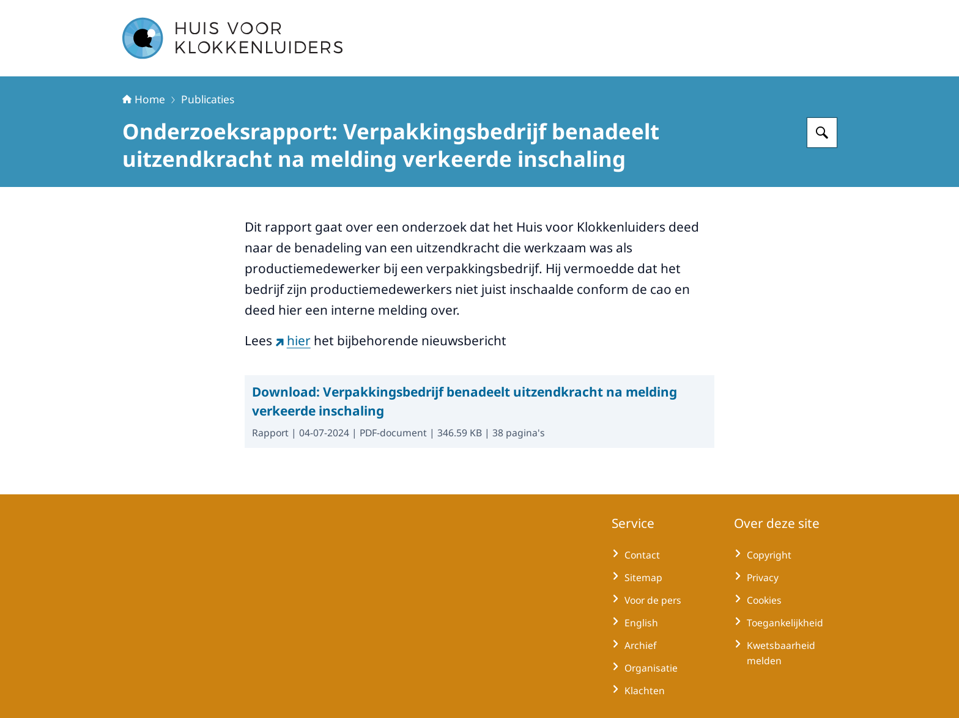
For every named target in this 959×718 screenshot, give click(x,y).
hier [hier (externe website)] (293, 340)
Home (143, 99)
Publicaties (207, 99)
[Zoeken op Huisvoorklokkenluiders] (822, 132)
